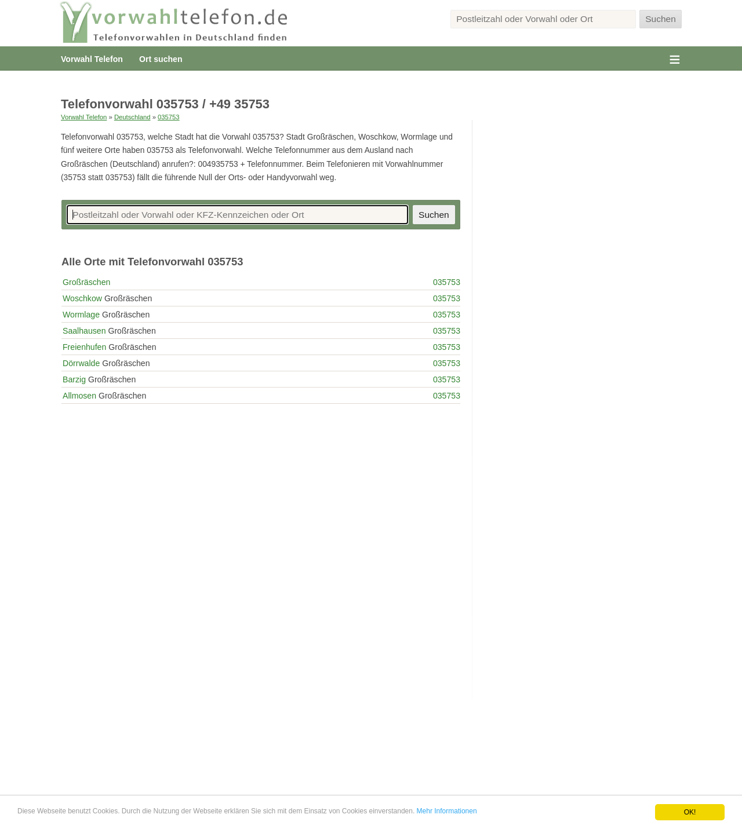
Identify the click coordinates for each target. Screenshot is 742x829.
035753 (169, 117)
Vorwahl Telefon (92, 59)
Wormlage (81, 314)
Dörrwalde (81, 363)
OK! (690, 812)
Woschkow (82, 298)
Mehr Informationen (447, 811)
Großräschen (86, 282)
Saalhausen (84, 330)
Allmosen (79, 395)
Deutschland (132, 117)
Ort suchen (160, 59)
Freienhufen (84, 347)
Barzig (74, 379)
